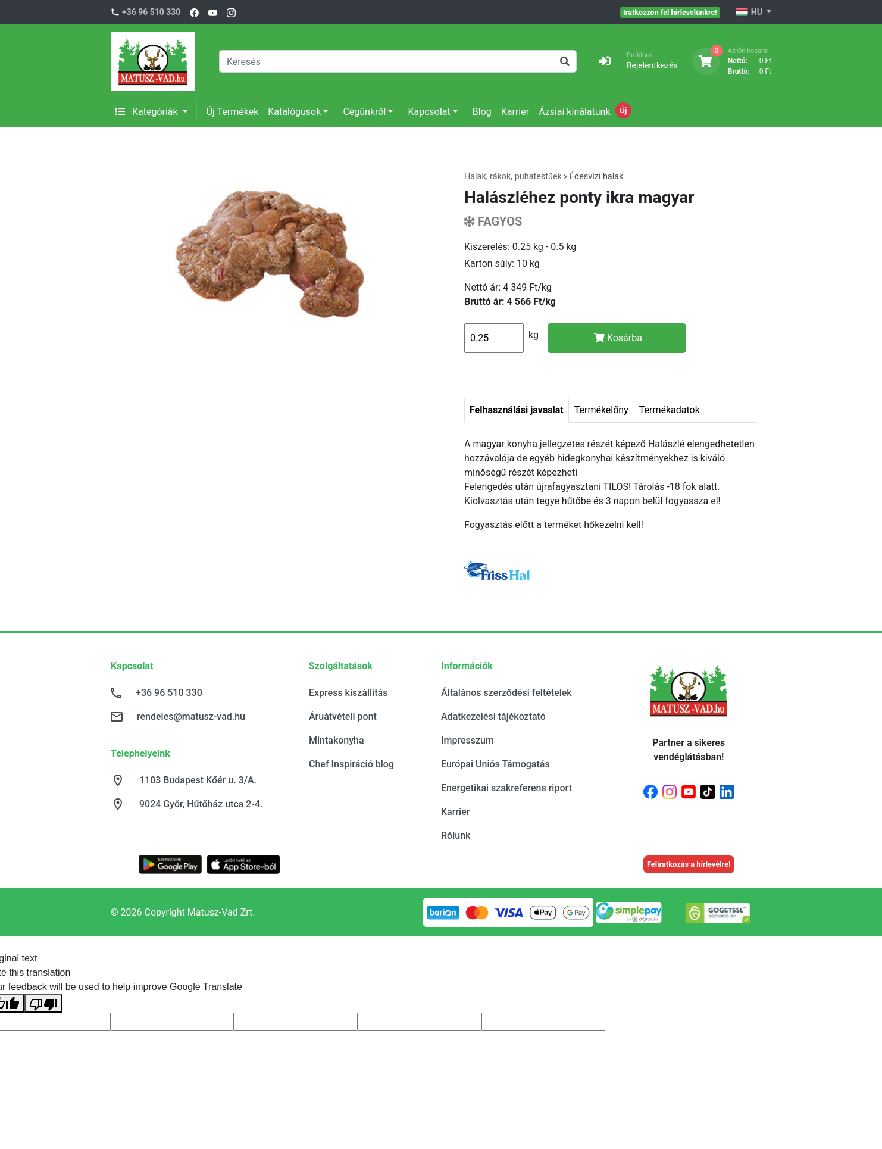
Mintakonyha (336, 740)
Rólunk (455, 835)
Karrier (515, 111)
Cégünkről (364, 111)
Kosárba (618, 338)
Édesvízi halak (596, 176)
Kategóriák (147, 111)
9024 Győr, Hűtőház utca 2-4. (200, 804)
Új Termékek (233, 111)
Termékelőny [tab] (601, 410)
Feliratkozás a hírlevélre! (689, 864)
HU (749, 12)
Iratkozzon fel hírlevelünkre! (670, 12)
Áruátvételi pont (343, 716)
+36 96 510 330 (151, 12)
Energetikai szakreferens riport (506, 788)
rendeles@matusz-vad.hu (191, 716)
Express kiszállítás (348, 692)
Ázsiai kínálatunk (574, 111)
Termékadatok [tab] (669, 410)
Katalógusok (294, 111)
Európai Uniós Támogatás (495, 764)
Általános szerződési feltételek (506, 692)
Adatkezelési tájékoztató (493, 716)
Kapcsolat (429, 111)
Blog (482, 111)
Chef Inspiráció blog (351, 764)
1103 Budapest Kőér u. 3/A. (198, 780)
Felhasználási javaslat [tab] (517, 410)
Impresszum (467, 740)
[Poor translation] (43, 1003)
